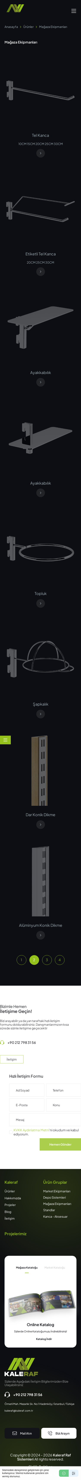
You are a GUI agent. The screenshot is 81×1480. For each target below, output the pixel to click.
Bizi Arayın (59, 1433)
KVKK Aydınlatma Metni (41, 1130)
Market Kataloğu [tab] (54, 1267)
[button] (73, 10)
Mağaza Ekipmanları (57, 1204)
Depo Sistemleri (54, 1197)
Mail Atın (22, 1433)
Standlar (49, 1210)
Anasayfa (11, 27)
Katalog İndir (40, 1339)
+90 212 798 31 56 (23, 1394)
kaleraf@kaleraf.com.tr (19, 1410)
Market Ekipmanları (56, 1191)
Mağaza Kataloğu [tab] (27, 1267)
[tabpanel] (40, 1331)
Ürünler (28, 27)
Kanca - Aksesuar (55, 1216)
